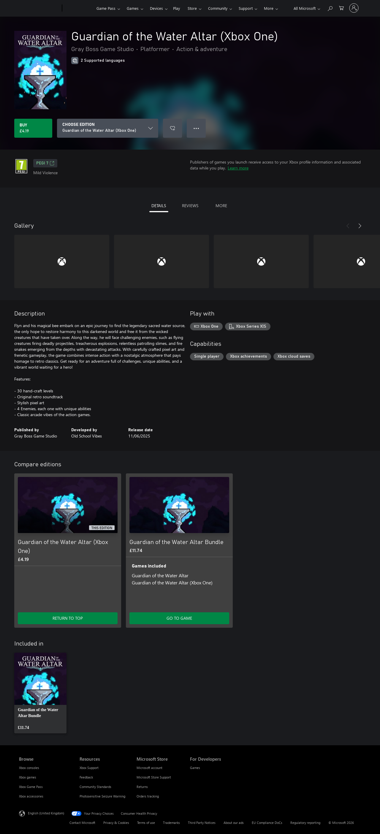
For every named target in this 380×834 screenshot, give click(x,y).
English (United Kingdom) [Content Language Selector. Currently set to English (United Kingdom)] (46, 813)
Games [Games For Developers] (195, 768)
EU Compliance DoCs (267, 823)
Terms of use (146, 823)
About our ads (234, 823)
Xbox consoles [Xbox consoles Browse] (29, 768)
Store (192, 8)
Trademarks (171, 823)
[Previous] (348, 226)
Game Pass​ (105, 8)
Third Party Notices (202, 823)
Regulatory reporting (305, 823)
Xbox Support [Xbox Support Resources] (89, 768)
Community (217, 8)
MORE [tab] (221, 205)
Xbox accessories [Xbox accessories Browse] (31, 796)
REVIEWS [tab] (190, 205)
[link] (40, 693)
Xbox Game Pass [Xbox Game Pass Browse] (31, 787)
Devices (156, 8)
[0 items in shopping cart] (341, 8)
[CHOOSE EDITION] (107, 128)
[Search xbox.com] (329, 7)
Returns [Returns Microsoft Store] (142, 787)
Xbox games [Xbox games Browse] (27, 777)
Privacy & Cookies (116, 823)
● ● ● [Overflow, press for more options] (196, 128)
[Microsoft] (39, 8)
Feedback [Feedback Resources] (86, 777)
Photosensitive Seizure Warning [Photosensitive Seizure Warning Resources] (102, 796)
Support (246, 8)
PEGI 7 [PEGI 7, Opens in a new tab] (45, 163)
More (268, 8)
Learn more (238, 168)
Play (176, 8)
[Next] (360, 226)
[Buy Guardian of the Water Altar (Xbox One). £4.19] (33, 128)
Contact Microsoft (82, 823)
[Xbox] (78, 8)
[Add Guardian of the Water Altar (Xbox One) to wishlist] (172, 128)
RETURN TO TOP (68, 618)
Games (133, 8)
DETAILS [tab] (158, 205)
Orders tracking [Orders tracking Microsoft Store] (148, 796)
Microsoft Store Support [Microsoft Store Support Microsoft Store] (154, 777)
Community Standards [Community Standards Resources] (95, 787)
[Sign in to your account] (354, 8)
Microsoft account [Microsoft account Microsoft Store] (149, 768)
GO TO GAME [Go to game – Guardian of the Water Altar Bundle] (179, 618)
